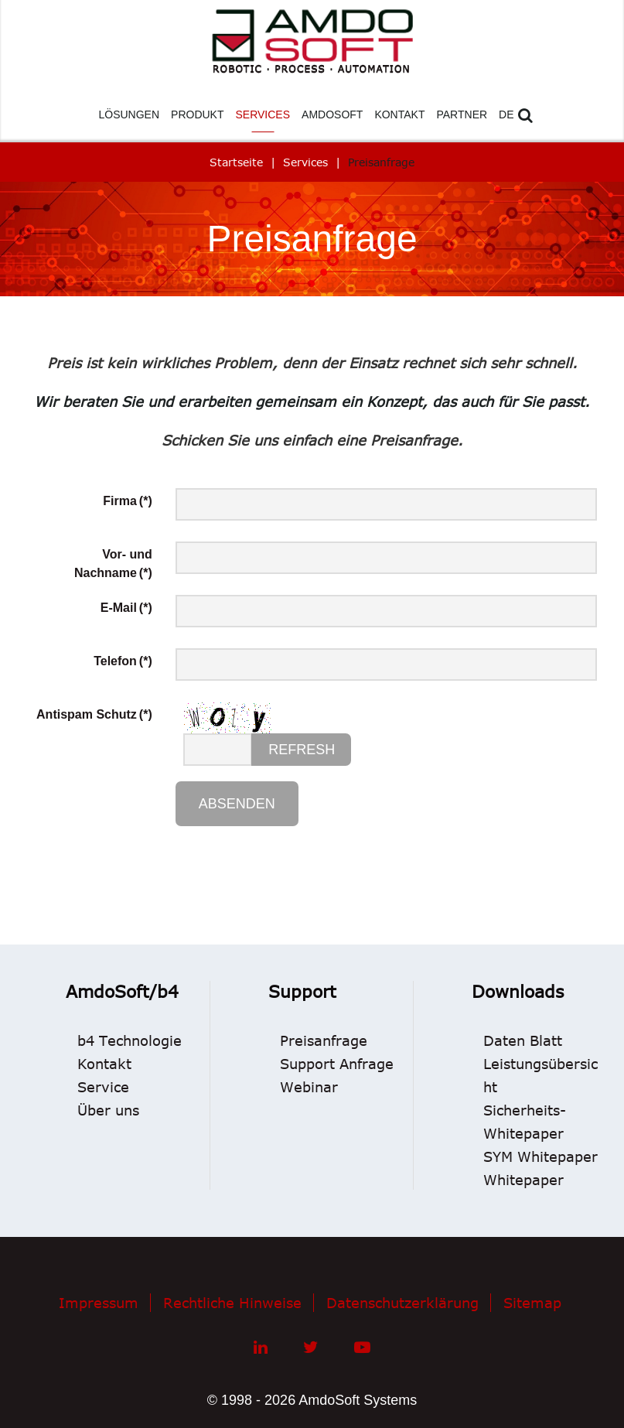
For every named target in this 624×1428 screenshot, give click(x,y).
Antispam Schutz (94, 714)
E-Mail (126, 607)
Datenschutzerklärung (402, 1302)
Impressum (98, 1302)
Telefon (123, 661)
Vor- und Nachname (113, 563)
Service (103, 1086)
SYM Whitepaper (540, 1156)
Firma (127, 500)
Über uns (108, 1110)
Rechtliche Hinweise (232, 1302)
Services (305, 162)
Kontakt (104, 1063)
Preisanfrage (323, 1040)
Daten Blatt (522, 1040)
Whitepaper (523, 1179)
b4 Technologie (129, 1040)
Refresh (301, 749)
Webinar (309, 1086)
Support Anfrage (337, 1063)
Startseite (236, 162)
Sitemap (532, 1302)
